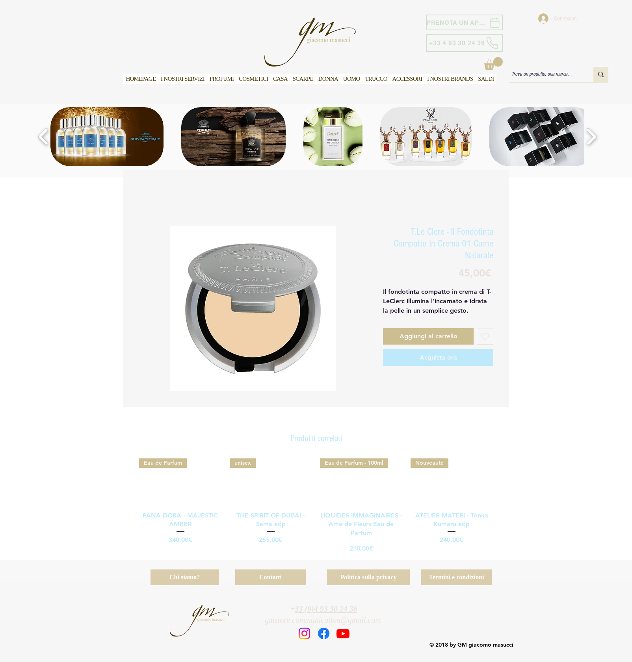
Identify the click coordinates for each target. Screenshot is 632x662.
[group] (316, 506)
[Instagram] (304, 633)
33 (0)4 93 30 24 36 (326, 609)
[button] (493, 63)
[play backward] (43, 136)
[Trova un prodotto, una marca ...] (544, 74)
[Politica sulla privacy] (368, 577)
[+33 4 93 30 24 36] (464, 43)
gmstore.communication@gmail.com (323, 620)
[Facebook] (323, 633)
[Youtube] (343, 633)
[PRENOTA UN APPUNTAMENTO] (464, 22)
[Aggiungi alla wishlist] (485, 336)
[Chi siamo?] (185, 577)
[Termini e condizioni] (456, 577)
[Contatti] (270, 577)
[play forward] (591, 136)
